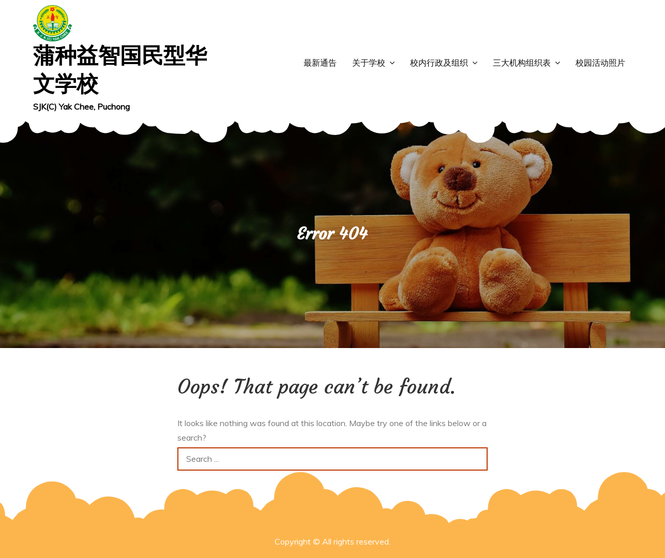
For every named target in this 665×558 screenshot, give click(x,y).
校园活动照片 (600, 62)
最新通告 (320, 62)
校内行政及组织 (439, 62)
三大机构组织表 (522, 62)
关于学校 (368, 62)
